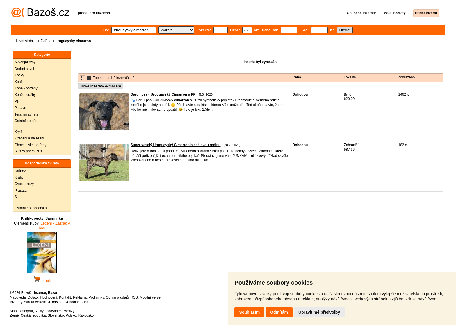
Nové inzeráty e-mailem (100, 86)
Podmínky (96, 297)
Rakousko (86, 315)
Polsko (71, 315)
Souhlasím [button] (249, 312)
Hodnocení (48, 297)
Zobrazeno (406, 77)
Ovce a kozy (24, 184)
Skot (18, 197)
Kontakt (65, 297)
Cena (297, 77)
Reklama (80, 297)
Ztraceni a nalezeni (29, 138)
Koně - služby (25, 95)
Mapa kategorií (21, 311)
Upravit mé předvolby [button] (319, 312)
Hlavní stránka (25, 41)
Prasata (20, 190)
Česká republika (33, 315)
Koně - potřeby (26, 88)
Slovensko (56, 315)
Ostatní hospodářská (31, 208)
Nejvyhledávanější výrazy (54, 311)
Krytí (18, 132)
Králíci (19, 177)
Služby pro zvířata (28, 151)
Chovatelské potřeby (30, 145)
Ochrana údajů (117, 297)
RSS (134, 297)
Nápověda (18, 297)
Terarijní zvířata (26, 114)
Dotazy (33, 297)
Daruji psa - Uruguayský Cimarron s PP (163, 94)
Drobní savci (24, 69)
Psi (17, 101)
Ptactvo (20, 108)
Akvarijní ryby (25, 62)
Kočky (19, 75)
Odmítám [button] (279, 312)
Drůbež (20, 171)
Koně (19, 82)
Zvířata (45, 41)
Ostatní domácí (26, 121)
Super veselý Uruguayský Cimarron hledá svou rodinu (175, 145)
